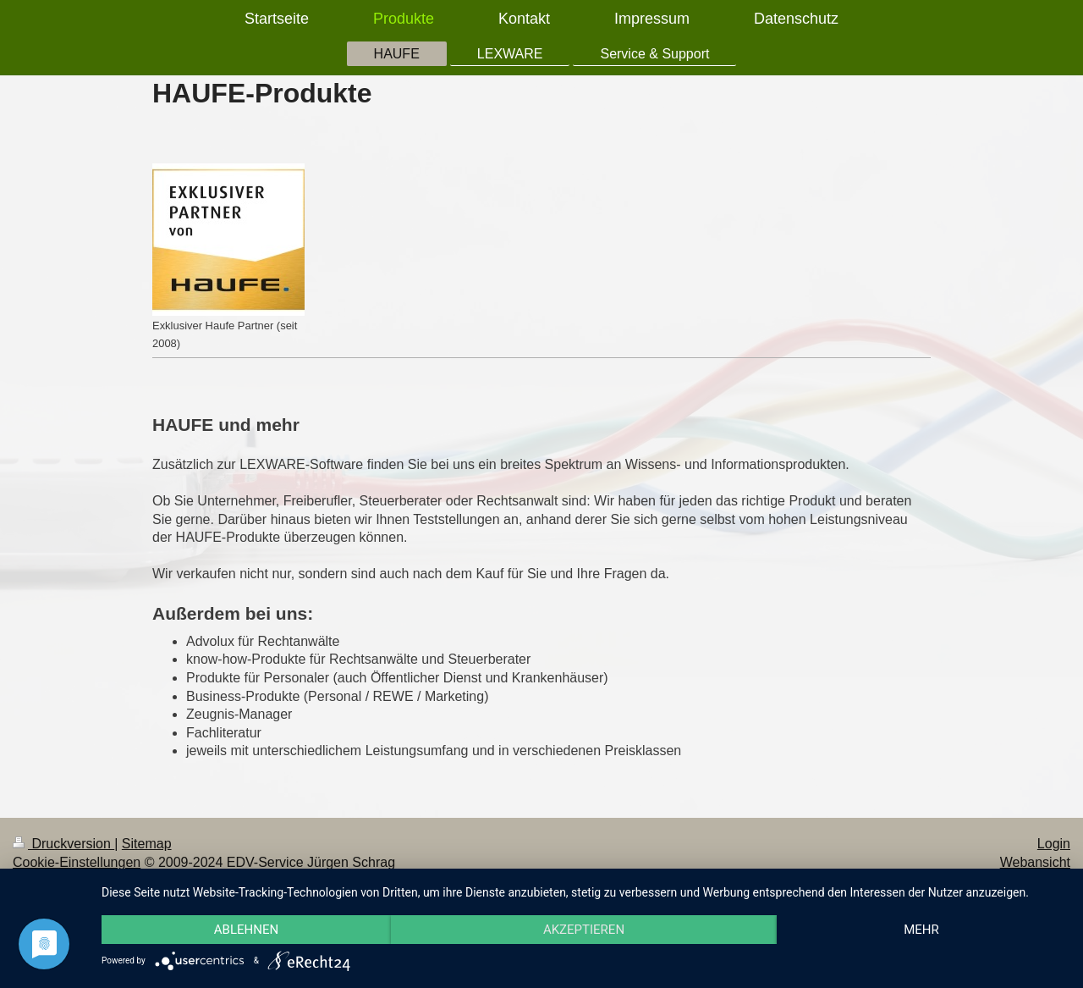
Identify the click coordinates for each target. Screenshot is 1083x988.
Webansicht (1035, 862)
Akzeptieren (583, 929)
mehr (921, 929)
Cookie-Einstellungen (76, 862)
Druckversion (63, 843)
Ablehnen (246, 929)
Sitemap (147, 843)
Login (1053, 843)
